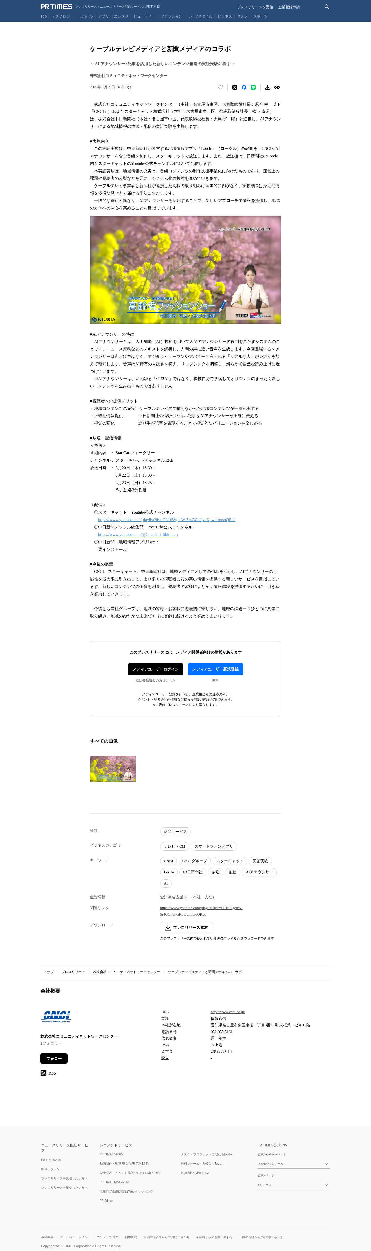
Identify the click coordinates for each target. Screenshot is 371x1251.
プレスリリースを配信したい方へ (64, 1187)
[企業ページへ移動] (56, 1018)
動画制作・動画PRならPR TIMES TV (124, 1163)
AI (166, 883)
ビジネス (225, 16)
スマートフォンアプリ (214, 846)
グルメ (242, 16)
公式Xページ (266, 1175)
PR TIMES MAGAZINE (115, 1182)
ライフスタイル (200, 16)
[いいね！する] (220, 87)
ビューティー (144, 16)
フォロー (54, 1058)
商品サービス (175, 832)
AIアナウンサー (259, 872)
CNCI (168, 861)
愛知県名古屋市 (173, 897)
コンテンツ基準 (108, 1237)
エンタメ (121, 16)
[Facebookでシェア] (244, 87)
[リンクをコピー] (277, 87)
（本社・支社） (202, 897)
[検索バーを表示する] (327, 6)
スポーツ (260, 16)
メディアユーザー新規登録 (215, 669)
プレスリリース (73, 972)
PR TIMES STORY (112, 1154)
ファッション (171, 16)
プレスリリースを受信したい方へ (64, 1178)
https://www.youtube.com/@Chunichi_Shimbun (138, 534)
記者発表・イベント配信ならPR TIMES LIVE (130, 1173)
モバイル (86, 16)
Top (44, 16)
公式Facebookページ (272, 1154)
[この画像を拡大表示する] (113, 769)
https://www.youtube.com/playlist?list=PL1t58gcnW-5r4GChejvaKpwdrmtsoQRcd (166, 520)
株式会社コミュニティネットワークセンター (126, 972)
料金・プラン (50, 1169)
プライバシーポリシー (75, 1237)
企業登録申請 (289, 6)
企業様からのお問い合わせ (214, 1237)
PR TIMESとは (51, 1159)
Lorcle (169, 872)
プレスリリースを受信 (255, 6)
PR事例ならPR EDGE (195, 1173)
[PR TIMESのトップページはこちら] (100, 7)
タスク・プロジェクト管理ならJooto (206, 1154)
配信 (233, 872)
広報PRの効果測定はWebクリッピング (126, 1191)
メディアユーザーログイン (155, 669)
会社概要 (47, 1237)
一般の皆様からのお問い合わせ (260, 1237)
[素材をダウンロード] (268, 87)
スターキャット (229, 861)
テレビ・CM (174, 846)
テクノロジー (62, 16)
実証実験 (260, 861)
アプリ (103, 16)
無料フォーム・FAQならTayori (202, 1163)
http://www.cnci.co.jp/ (228, 1012)
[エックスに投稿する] (235, 87)
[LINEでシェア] (253, 87)
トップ (49, 972)
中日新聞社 (193, 872)
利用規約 (131, 1237)
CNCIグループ (194, 861)
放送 (216, 872)
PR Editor (106, 1200)
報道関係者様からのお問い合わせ (166, 1237)
